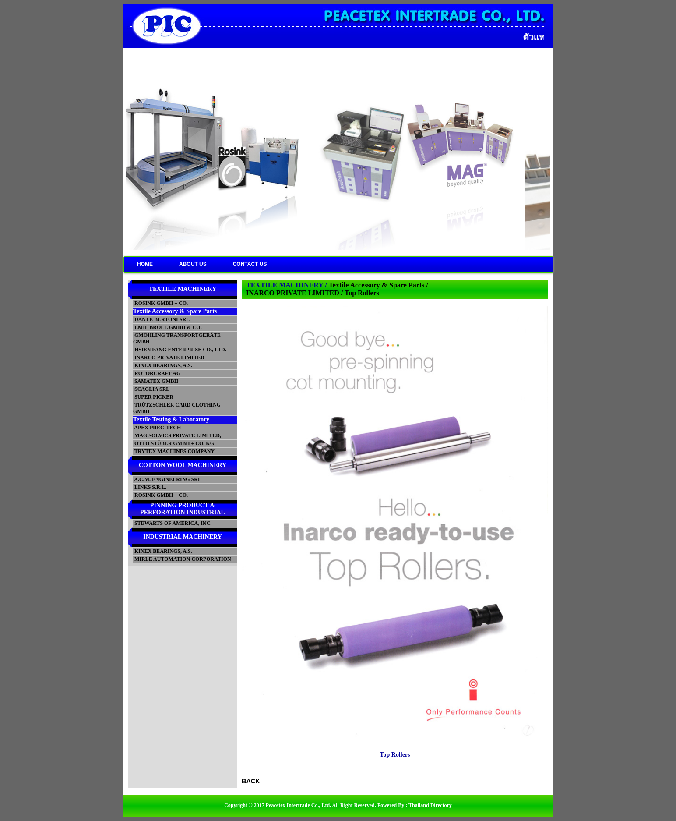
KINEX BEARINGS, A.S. (162, 365)
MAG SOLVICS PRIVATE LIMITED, (177, 435)
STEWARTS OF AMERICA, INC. (172, 523)
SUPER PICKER (153, 397)
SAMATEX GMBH (155, 381)
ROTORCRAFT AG (156, 373)
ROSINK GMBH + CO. (160, 303)
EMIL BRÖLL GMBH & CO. (167, 327)
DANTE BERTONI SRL (161, 319)
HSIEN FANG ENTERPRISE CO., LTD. (179, 350)
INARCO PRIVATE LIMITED (168, 357)
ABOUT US (193, 264)
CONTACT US (250, 264)
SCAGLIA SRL (151, 389)
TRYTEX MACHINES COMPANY (174, 451)
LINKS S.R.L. (149, 487)
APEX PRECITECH (157, 428)
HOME (145, 264)
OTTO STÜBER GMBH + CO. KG (173, 443)
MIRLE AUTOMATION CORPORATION (182, 559)
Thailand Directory (430, 805)
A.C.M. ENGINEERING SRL (167, 479)
